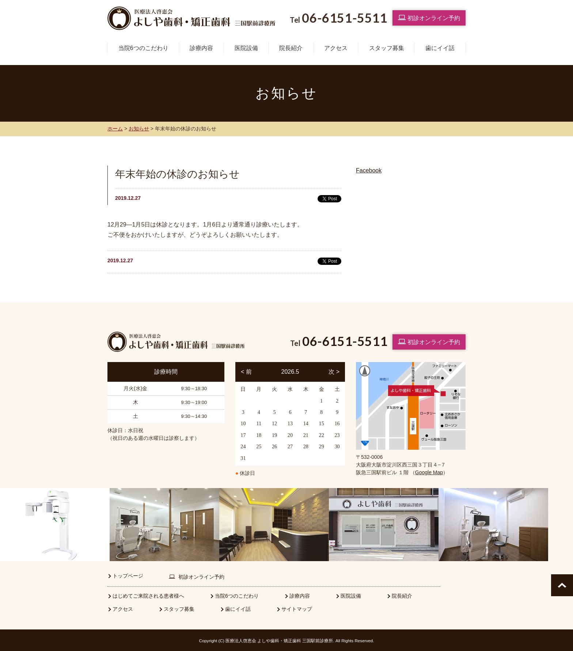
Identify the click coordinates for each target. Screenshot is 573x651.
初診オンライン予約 (429, 17)
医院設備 (246, 48)
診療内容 (201, 48)
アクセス (336, 48)
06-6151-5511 (344, 341)
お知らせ (139, 129)
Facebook (369, 170)
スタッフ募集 (386, 48)
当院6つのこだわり (143, 48)
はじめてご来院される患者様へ (148, 595)
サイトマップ (296, 608)
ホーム (115, 129)
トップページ (128, 575)
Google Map (429, 472)
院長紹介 (291, 48)
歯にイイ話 (440, 48)
